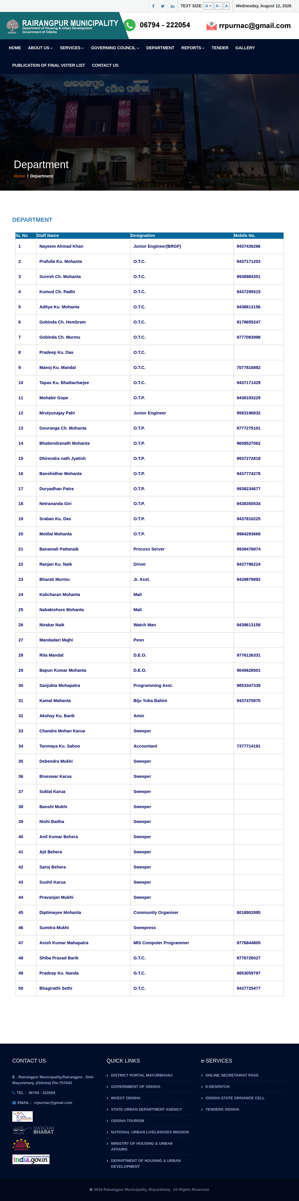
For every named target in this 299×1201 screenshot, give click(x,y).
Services (72, 47)
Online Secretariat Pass (232, 1075)
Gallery (245, 47)
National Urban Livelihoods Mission (150, 1132)
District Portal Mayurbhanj (142, 1075)
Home (15, 47)
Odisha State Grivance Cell (235, 1098)
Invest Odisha (125, 1098)
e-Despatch (218, 1086)
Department (160, 47)
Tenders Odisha (222, 1109)
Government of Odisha (135, 1086)
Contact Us (105, 65)
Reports (193, 47)
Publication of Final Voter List (48, 65)
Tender (220, 47)
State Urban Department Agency (146, 1109)
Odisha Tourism (127, 1121)
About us (40, 47)
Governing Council (115, 47)
